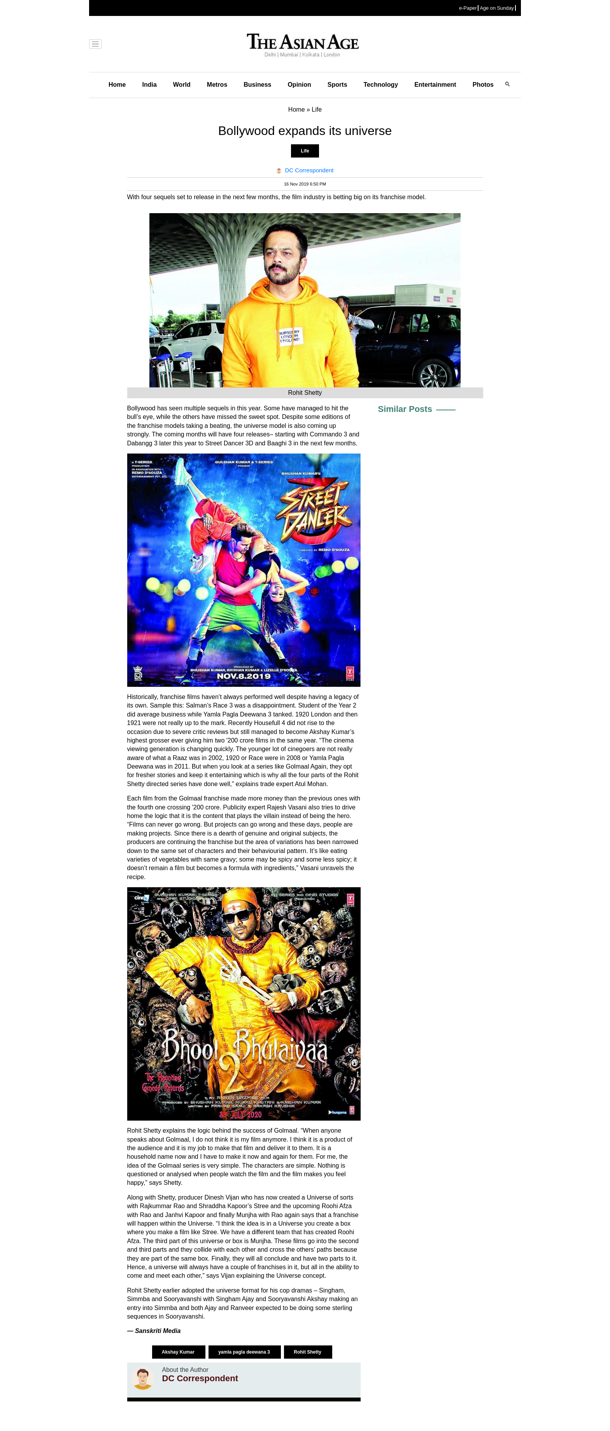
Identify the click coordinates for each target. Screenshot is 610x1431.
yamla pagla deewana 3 (244, 1352)
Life (305, 151)
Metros (217, 84)
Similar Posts (405, 409)
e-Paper (468, 8)
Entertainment (435, 84)
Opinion (299, 84)
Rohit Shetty (308, 1352)
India (149, 84)
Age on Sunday (497, 8)
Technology (381, 84)
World (182, 84)
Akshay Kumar (179, 1352)
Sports (337, 84)
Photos (483, 84)
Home (117, 84)
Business (257, 84)
